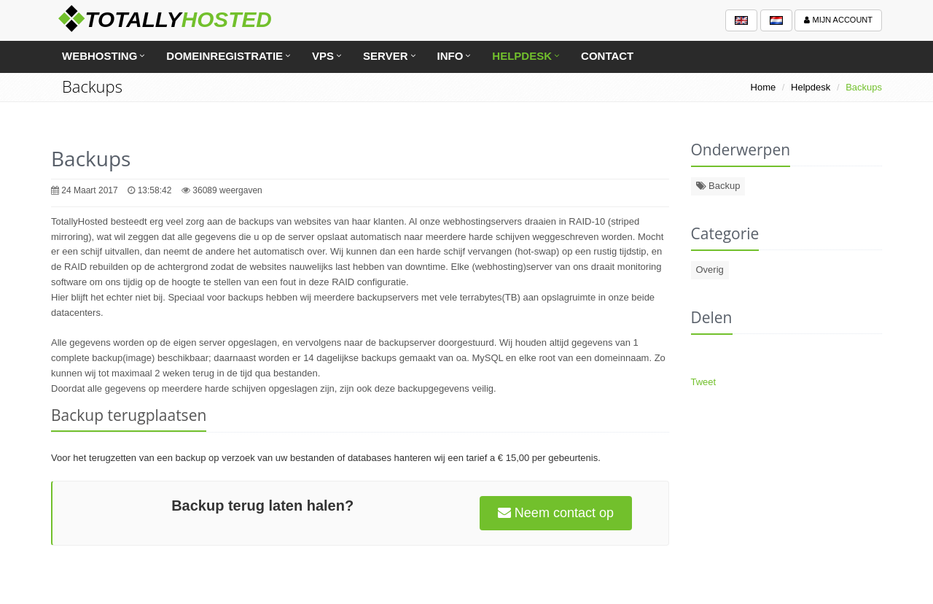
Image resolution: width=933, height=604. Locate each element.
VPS (323, 56)
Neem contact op (556, 513)
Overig (710, 269)
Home (763, 87)
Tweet (704, 381)
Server (385, 56)
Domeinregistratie (224, 56)
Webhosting (99, 56)
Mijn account (838, 19)
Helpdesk (522, 56)
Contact (607, 56)
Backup (718, 185)
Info (450, 56)
